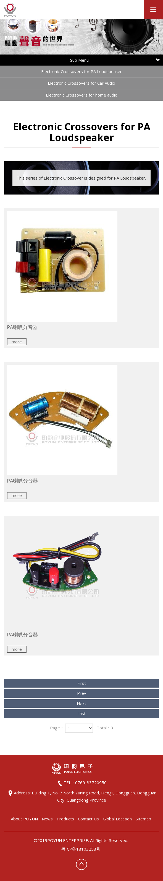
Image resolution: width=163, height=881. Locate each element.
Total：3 (105, 727)
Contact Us (88, 819)
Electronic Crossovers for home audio (81, 95)
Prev (81, 693)
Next (81, 703)
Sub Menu (115, 60)
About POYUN (24, 819)
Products (65, 819)
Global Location (117, 819)
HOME (10, 10)
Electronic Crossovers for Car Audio (81, 83)
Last (81, 713)
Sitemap (143, 819)
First (81, 683)
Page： (57, 727)
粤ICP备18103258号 (80, 849)
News (47, 819)
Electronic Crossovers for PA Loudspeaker (81, 71)
